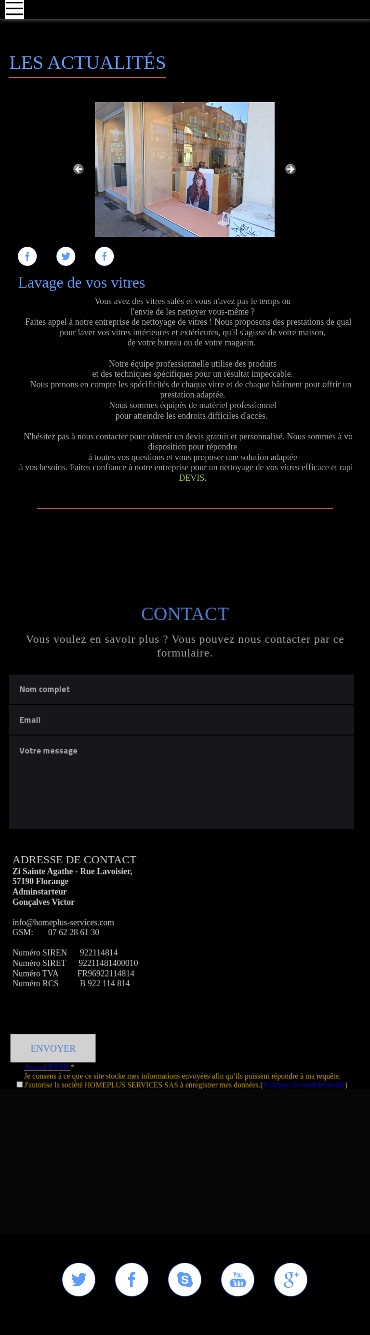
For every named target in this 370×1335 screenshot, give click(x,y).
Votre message (182, 917)
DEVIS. (193, 478)
